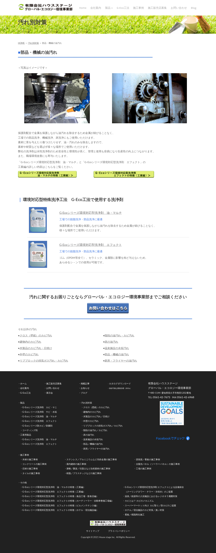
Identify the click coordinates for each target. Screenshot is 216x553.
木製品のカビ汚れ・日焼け (36, 350)
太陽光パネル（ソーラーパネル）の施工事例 (158, 466)
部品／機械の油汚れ (93, 446)
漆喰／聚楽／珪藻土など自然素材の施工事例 (88, 470)
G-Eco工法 (123, 8)
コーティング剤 (30, 432)
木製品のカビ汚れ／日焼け (96, 418)
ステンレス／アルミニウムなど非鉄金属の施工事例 (91, 461)
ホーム (23, 385)
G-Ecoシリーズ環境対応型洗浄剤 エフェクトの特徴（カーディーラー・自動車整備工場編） (68, 503)
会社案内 (95, 8)
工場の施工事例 (143, 470)
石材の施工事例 (30, 470)
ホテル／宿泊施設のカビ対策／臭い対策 (144, 512)
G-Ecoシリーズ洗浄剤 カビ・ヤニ (39, 409)
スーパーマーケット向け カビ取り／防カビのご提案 (151, 507)
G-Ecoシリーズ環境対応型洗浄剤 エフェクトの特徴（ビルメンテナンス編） (60, 507)
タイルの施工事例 (31, 475)
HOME (21, 45)
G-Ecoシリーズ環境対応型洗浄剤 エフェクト (90, 247)
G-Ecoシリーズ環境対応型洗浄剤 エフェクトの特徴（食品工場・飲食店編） (60, 498)
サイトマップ (92, 533)
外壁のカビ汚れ (29, 356)
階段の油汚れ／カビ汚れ (95, 432)
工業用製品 (25, 437)
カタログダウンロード (120, 385)
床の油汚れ (111, 343)
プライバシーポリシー (119, 533)
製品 (108, 8)
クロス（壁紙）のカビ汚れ (36, 337)
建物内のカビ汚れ (30, 343)
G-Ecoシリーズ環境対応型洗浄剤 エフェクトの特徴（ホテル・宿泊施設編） (60, 512)
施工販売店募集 (157, 8)
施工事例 (138, 8)
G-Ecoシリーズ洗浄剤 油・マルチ (39, 418)
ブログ (84, 395)
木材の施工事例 (30, 461)
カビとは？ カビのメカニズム (139, 503)
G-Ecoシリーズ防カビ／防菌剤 (37, 428)
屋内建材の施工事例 (76, 466)
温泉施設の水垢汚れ (117, 350)
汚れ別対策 (33, 45)
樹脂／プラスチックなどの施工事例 (83, 475)
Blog (193, 8)
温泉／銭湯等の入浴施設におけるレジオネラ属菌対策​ (151, 498)
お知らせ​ (85, 390)
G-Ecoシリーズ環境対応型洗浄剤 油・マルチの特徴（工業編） (53, 489)
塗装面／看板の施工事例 (148, 461)
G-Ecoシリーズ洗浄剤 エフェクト (39, 423)
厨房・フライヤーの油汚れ (121, 362)
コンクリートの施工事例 (34, 466)
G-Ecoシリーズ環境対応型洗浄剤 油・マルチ (90, 215)
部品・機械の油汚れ (117, 356)
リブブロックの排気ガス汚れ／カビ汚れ (103, 428)
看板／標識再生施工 (135, 516)
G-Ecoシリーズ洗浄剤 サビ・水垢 (39, 414)
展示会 (49, 395)
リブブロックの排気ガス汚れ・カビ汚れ (44, 362)
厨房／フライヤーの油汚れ (96, 450)
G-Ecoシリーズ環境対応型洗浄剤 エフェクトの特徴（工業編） (53, 493)
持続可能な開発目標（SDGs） (120, 390)
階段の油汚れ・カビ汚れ (119, 337)
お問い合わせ (179, 8)
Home (82, 8)
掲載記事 (85, 385)
